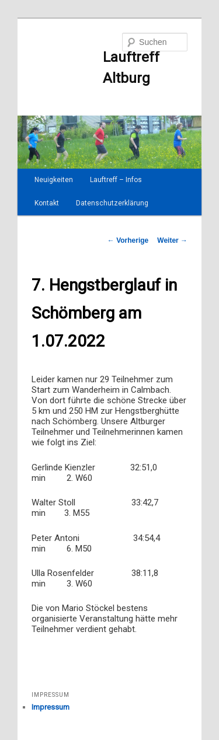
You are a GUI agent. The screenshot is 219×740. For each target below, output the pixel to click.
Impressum (50, 707)
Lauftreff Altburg (95, 67)
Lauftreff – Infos (116, 180)
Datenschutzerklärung (112, 203)
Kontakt (46, 203)
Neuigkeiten (53, 180)
